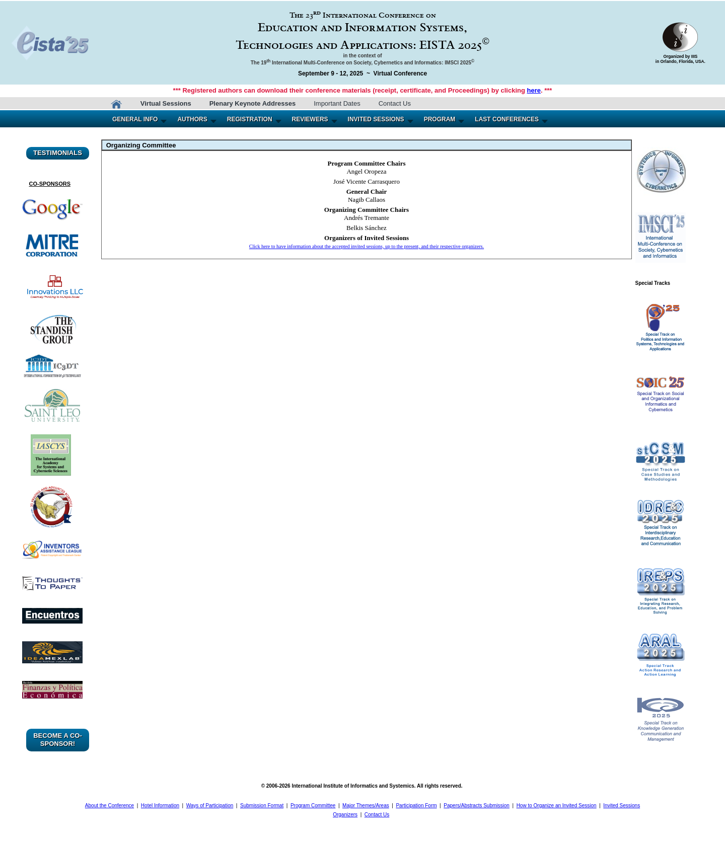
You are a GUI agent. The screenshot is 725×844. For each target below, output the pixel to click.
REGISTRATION (249, 119)
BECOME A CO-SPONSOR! (57, 739)
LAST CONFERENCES (507, 119)
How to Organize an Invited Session (557, 805)
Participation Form (416, 805)
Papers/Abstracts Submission (477, 805)
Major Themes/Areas (365, 805)
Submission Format (261, 805)
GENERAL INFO (135, 119)
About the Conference (109, 805)
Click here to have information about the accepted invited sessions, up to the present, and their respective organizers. (366, 246)
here (534, 90)
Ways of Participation (210, 805)
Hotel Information (160, 805)
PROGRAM (440, 119)
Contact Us (395, 103)
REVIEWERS (310, 119)
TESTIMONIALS (57, 153)
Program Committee (313, 805)
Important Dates (337, 103)
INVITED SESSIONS (376, 119)
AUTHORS (192, 119)
